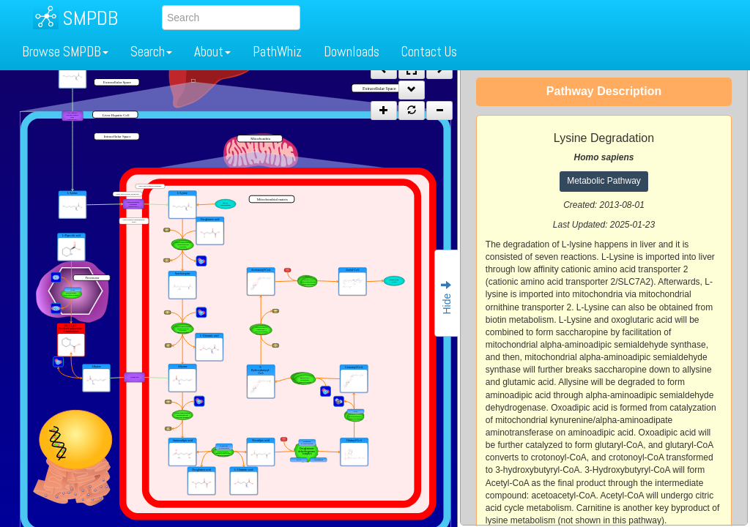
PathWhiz (277, 51)
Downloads (351, 51)
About (212, 51)
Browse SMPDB (65, 51)
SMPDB (90, 18)
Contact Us (429, 51)
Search (151, 51)
